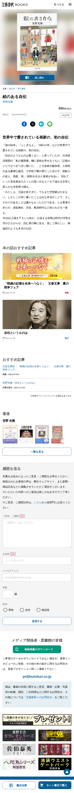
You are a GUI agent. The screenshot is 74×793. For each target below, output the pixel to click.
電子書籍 (21, 88)
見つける (59, 4)
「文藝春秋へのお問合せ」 (39, 697)
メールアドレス (11, 570)
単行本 (12, 88)
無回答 (45, 609)
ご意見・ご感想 (11, 516)
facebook (24, 124)
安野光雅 (8, 101)
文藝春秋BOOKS (14, 4)
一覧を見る (37, 451)
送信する (37, 621)
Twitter (32, 124)
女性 (27, 609)
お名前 (6, 553)
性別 (5, 604)
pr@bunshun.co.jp (37, 676)
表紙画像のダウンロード (38, 649)
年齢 (5, 587)
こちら (38, 502)
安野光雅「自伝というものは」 (20, 382)
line (49, 124)
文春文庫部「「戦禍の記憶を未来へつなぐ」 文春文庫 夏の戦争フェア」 (37, 368)
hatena (41, 124)
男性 (11, 609)
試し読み (39, 77)
